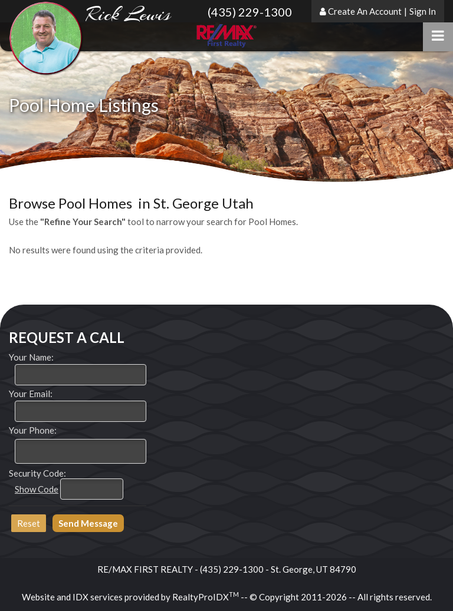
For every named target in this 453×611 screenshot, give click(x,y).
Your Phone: (33, 430)
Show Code (36, 489)
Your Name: (31, 357)
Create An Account (365, 11)
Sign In (422, 11)
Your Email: (30, 393)
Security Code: (37, 473)
